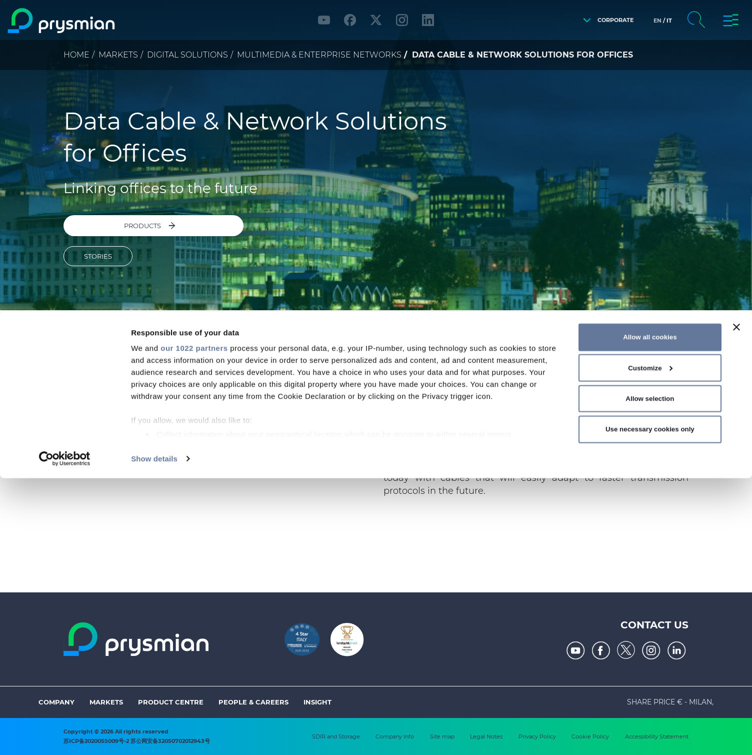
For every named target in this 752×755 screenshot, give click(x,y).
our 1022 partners (194, 624)
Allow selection (650, 675)
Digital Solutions (187, 55)
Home (77, 55)
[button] (606, 20)
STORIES (98, 243)
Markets (118, 55)
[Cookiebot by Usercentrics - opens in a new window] (64, 735)
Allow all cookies (649, 613)
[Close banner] (736, 603)
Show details (154, 735)
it (669, 20)
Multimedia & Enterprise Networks (319, 55)
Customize (650, 644)
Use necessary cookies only (650, 705)
